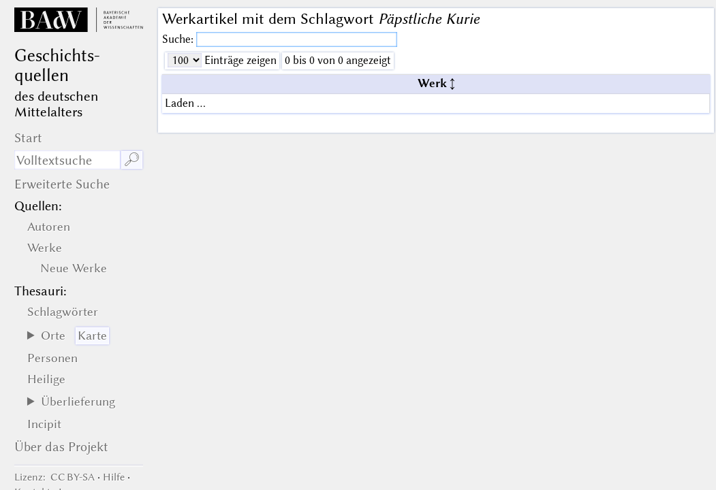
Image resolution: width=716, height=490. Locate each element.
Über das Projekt (61, 447)
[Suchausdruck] (67, 159)
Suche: (179, 39)
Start (28, 138)
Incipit (44, 423)
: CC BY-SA (54, 477)
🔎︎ (131, 159)
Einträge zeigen (239, 60)
